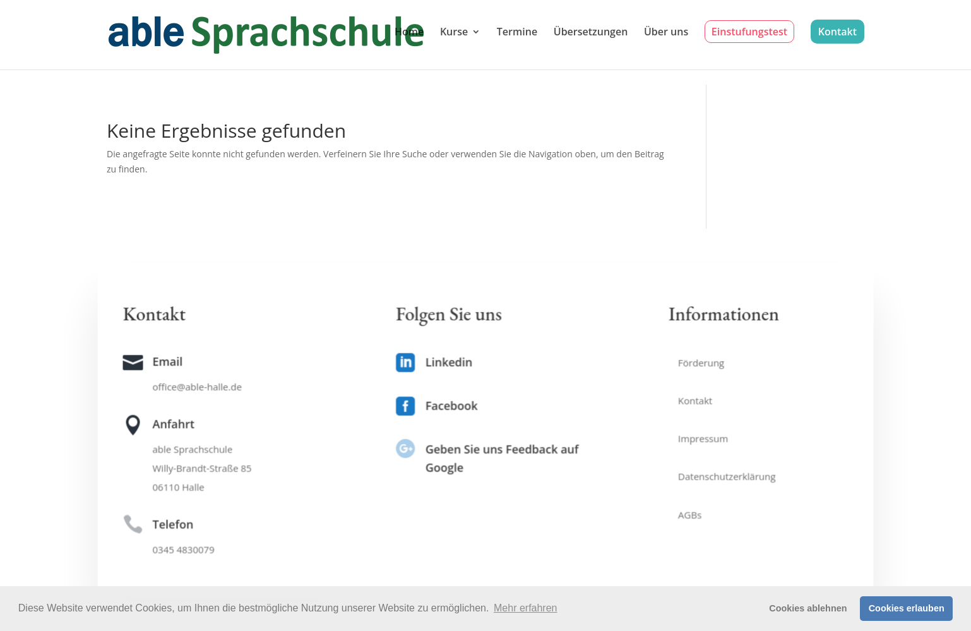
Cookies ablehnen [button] (808, 608)
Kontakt (837, 32)
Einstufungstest (749, 32)
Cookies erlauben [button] (906, 608)
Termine (517, 33)
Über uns (666, 33)
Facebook (452, 405)
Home (409, 33)
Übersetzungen (591, 33)
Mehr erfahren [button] (525, 608)
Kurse (454, 33)
